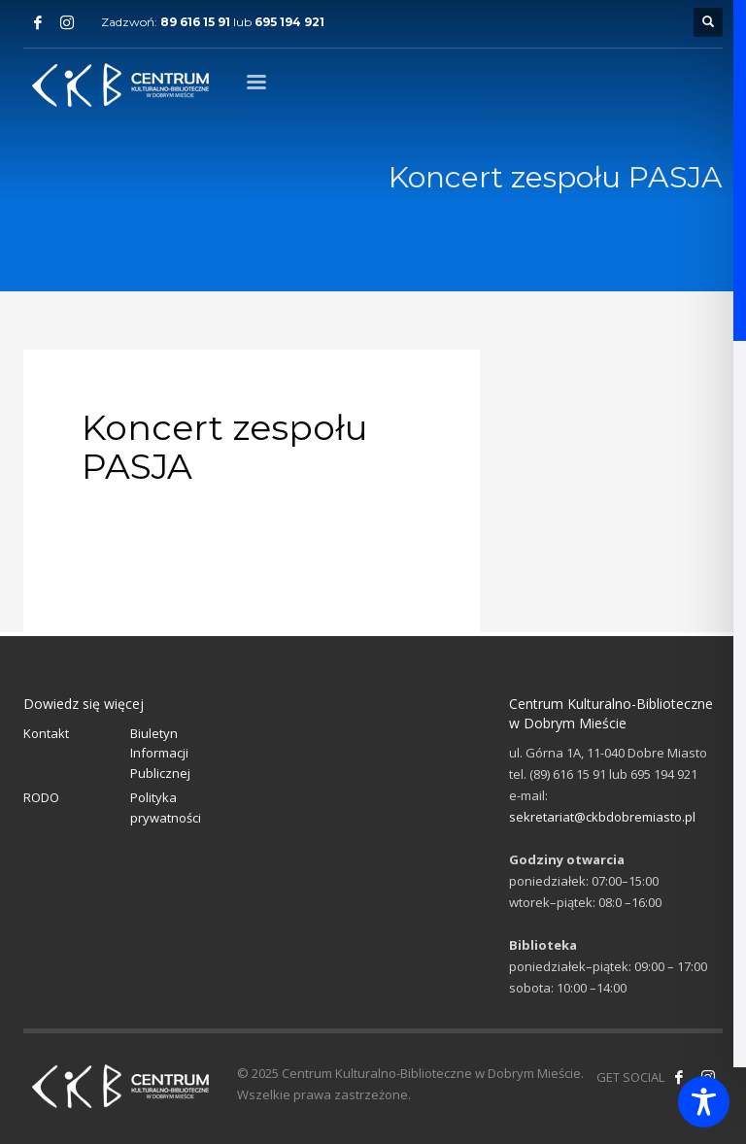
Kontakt (46, 733)
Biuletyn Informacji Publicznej (160, 753)
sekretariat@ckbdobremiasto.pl (602, 816)
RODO (41, 797)
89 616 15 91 (195, 22)
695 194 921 (289, 22)
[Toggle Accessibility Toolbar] (703, 1101)
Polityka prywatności (165, 807)
